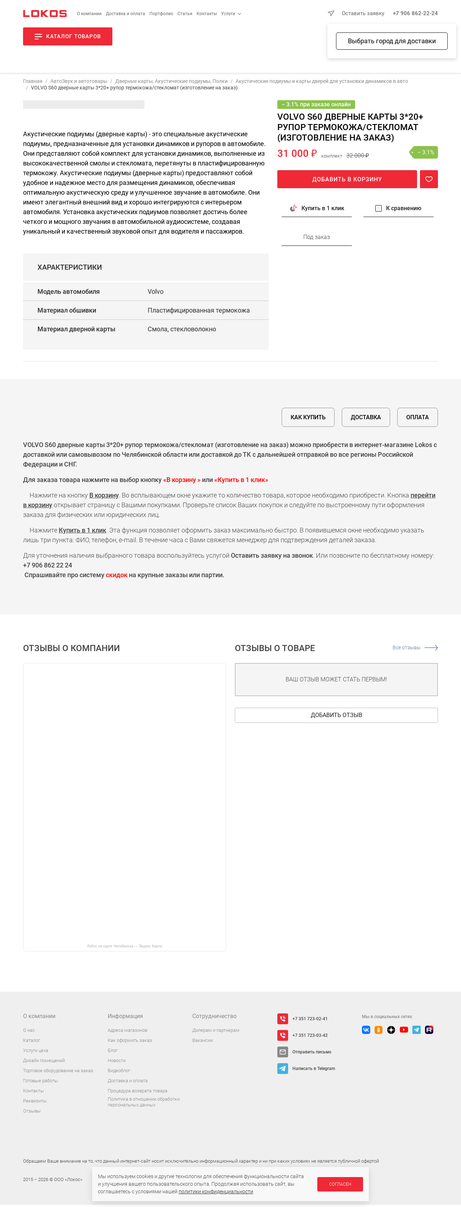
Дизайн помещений (44, 1062)
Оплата (417, 419)
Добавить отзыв (336, 717)
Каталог (31, 1042)
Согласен (340, 1184)
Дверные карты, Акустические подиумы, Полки (171, 83)
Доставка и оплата (125, 13)
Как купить (308, 419)
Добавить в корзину (347, 181)
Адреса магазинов (127, 1032)
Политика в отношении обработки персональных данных (144, 1104)
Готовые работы (40, 1083)
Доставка (366, 419)
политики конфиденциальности (216, 1191)
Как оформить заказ (130, 1042)
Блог (112, 1052)
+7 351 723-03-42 (310, 1037)
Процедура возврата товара (137, 1093)
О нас (29, 1032)
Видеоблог (119, 1072)
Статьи (185, 13)
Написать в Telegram (313, 1070)
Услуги (228, 13)
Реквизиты (35, 1103)
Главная (32, 83)
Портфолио (161, 13)
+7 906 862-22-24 (415, 13)
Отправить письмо (311, 1054)
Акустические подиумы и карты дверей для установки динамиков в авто (322, 83)
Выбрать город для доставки (392, 41)
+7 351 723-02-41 (310, 1020)
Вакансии (202, 1042)
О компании (89, 13)
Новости (117, 1062)
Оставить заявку (363, 13)
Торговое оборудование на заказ (58, 1072)
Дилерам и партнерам (216, 1032)
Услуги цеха (35, 1052)
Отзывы (32, 1113)
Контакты (207, 13)
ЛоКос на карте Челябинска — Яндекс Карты (124, 948)
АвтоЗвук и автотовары (78, 83)
